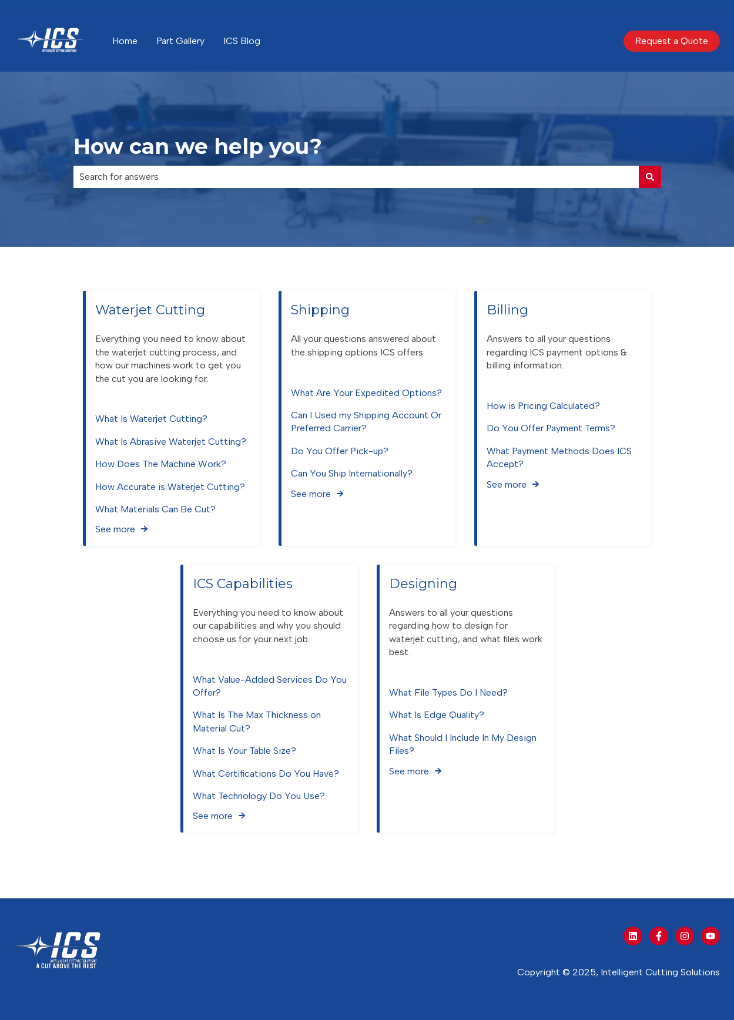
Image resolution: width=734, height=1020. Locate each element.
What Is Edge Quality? (436, 715)
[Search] (650, 177)
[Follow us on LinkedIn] (633, 936)
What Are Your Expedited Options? (366, 392)
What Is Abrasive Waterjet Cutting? (170, 441)
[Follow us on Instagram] (684, 936)
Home (125, 40)
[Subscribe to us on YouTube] (710, 936)
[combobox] (356, 177)
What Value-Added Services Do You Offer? (270, 686)
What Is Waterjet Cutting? (151, 419)
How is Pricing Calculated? (543, 405)
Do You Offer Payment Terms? (551, 428)
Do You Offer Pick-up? (339, 451)
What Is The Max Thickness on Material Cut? (257, 722)
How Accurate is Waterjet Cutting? (170, 486)
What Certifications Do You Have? (266, 773)
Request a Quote (671, 40)
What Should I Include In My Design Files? (463, 744)
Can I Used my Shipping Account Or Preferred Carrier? (366, 422)
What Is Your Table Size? (244, 750)
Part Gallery (180, 40)
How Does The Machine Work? (160, 463)
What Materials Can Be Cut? (155, 509)
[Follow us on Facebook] (658, 936)
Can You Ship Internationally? (352, 473)
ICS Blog (241, 40)
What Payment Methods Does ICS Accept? (559, 457)
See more (115, 529)
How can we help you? (197, 146)
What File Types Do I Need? (448, 692)
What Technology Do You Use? (259, 795)
